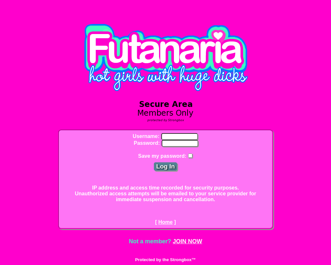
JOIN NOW (187, 241)
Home (165, 222)
